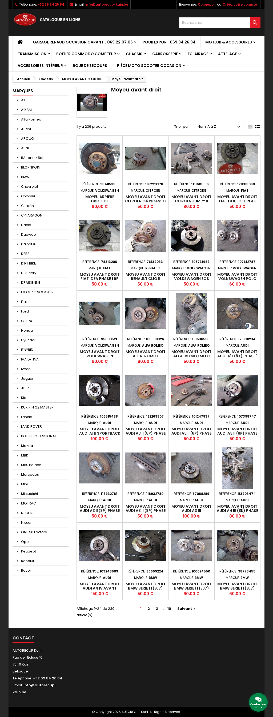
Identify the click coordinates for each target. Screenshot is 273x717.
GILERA (26, 320)
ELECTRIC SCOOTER (37, 292)
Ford (24, 311)
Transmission (32, 54)
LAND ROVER (31, 426)
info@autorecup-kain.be (106, 4)
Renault (27, 560)
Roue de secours (90, 65)
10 (169, 608)
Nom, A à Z (220, 127)
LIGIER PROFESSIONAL (38, 436)
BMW (25, 176)
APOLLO (27, 138)
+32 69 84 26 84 (51, 4)
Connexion (207, 4)
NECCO (27, 512)
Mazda (26, 445)
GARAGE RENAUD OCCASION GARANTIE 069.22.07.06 (83, 42)
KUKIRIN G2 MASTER (37, 407)
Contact (23, 638)
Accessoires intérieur (40, 65)
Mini (24, 484)
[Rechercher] (219, 22)
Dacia (25, 224)
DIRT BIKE (28, 263)
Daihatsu (28, 244)
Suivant (187, 608)
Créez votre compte (240, 4)
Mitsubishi (29, 493)
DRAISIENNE (30, 282)
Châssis (134, 54)
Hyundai (27, 340)
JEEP (24, 388)
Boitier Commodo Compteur (86, 54)
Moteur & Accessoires (228, 42)
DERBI (25, 253)
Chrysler (27, 196)
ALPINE (26, 128)
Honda (26, 330)
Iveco (25, 368)
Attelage (227, 54)
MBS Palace (30, 464)
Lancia (26, 416)
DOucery (28, 272)
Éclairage (198, 54)
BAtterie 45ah (32, 157)
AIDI (23, 100)
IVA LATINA (29, 359)
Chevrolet (29, 186)
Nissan (26, 522)
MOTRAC (28, 503)
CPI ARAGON (31, 215)
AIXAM (26, 109)
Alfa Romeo (30, 119)
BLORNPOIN (30, 167)
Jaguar (27, 378)
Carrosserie (165, 54)
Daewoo (28, 234)
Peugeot (28, 551)
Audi (24, 148)
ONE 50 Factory (33, 532)
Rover (25, 570)
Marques (23, 91)
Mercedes (29, 474)
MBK (24, 455)
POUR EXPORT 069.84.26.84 (169, 42)
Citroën (27, 205)
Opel (25, 541)
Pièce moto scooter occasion (149, 65)
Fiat (23, 301)
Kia (23, 397)
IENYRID (26, 349)
